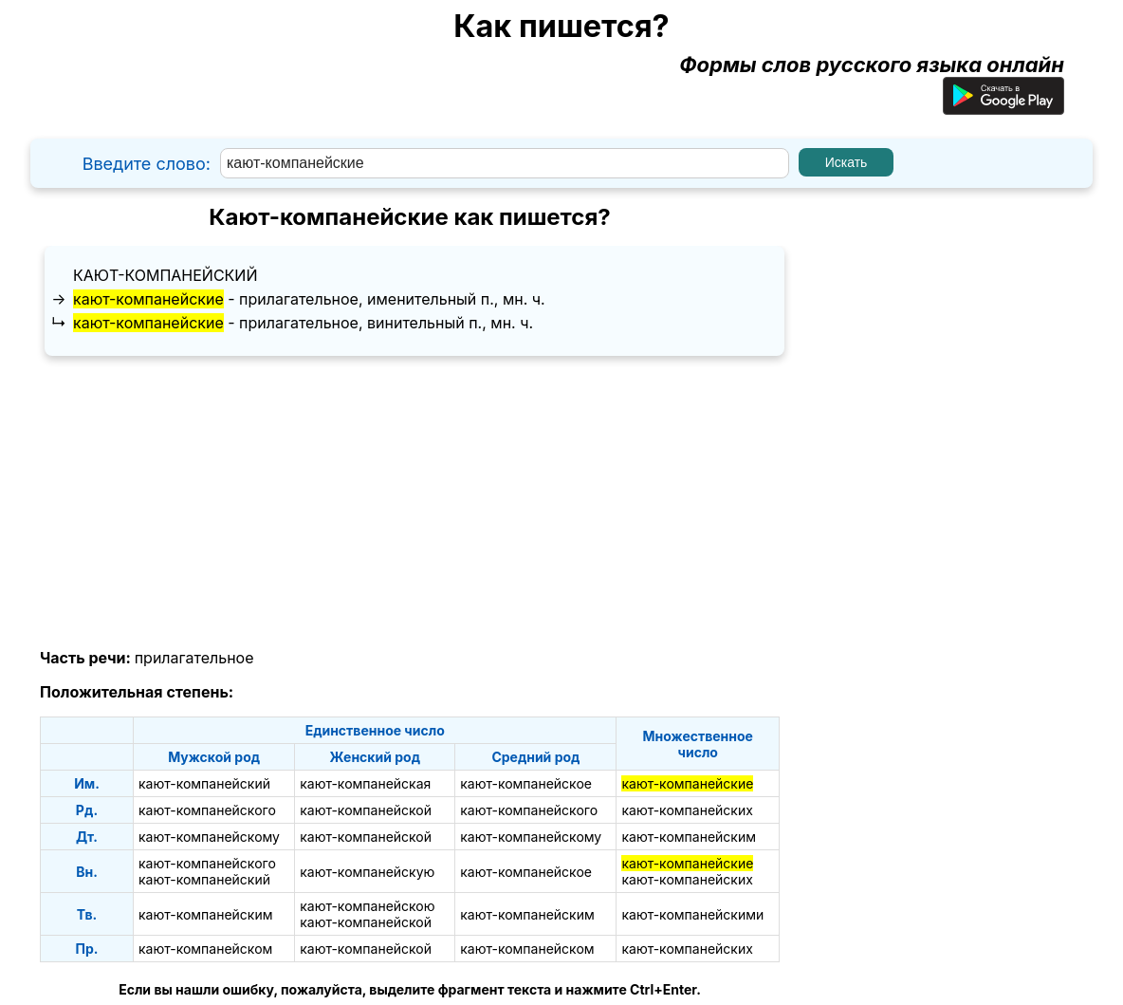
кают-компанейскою (367, 906)
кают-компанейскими (692, 914)
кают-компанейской (366, 810)
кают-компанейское (526, 783)
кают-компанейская (365, 783)
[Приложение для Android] (1003, 107)
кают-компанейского (207, 810)
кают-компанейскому (209, 836)
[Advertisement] (409, 503)
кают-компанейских (686, 810)
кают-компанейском (205, 948)
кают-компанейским (688, 836)
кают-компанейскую (367, 872)
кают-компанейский (165, 275)
